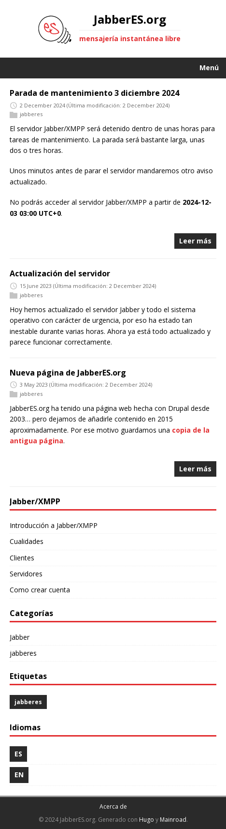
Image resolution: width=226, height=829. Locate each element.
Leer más (195, 240)
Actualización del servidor (60, 273)
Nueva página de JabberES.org (68, 372)
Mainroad (173, 819)
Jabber (19, 637)
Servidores (26, 573)
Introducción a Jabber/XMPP (54, 525)
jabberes (31, 114)
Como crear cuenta (40, 589)
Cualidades (26, 541)
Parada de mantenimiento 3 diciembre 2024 (94, 93)
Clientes (22, 557)
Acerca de (113, 806)
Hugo (146, 819)
